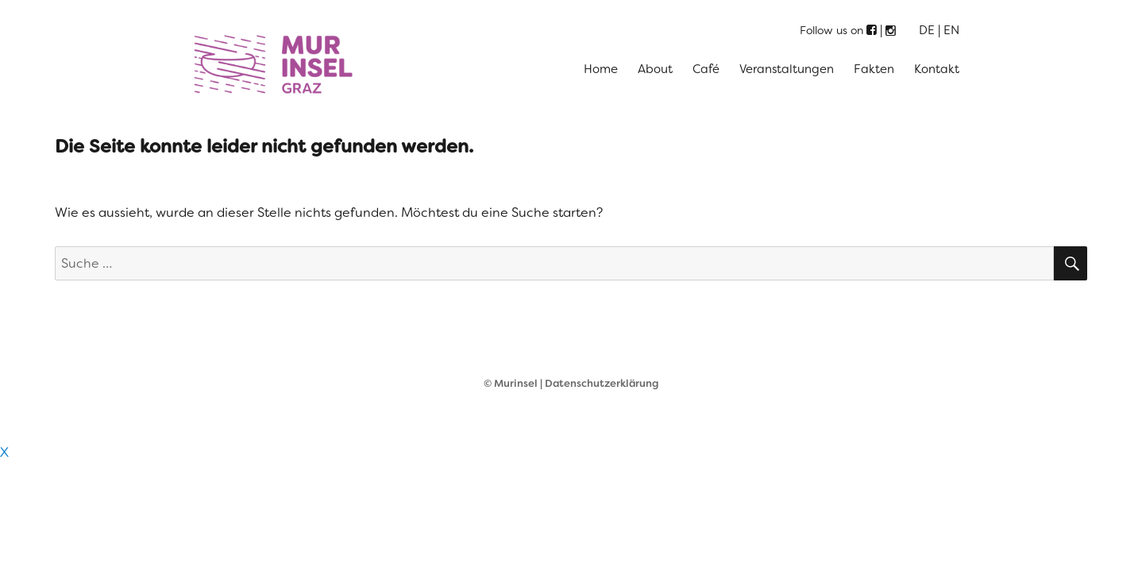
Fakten (874, 69)
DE (927, 30)
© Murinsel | (514, 383)
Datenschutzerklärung (601, 383)
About (655, 69)
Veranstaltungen (786, 69)
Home (601, 69)
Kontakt (936, 69)
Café (706, 69)
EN (951, 30)
